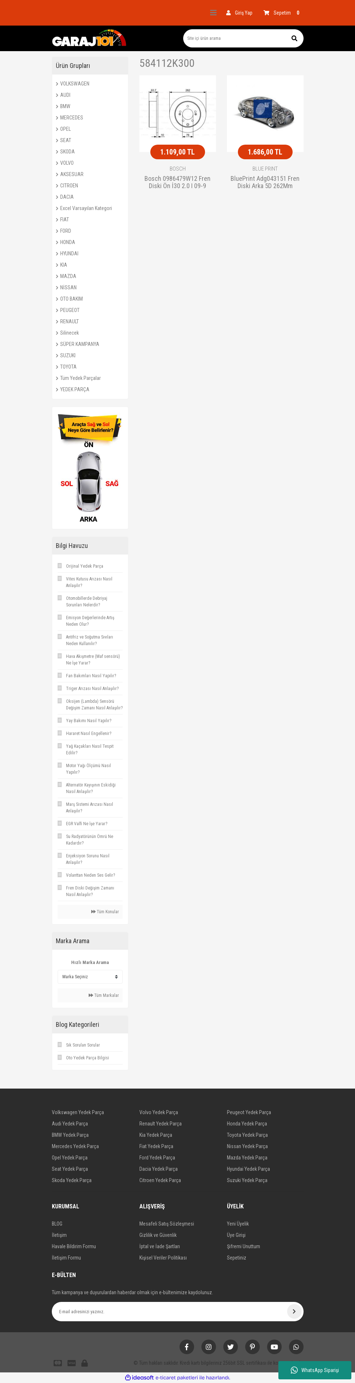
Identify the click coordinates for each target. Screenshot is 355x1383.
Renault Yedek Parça (160, 1124)
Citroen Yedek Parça (160, 1180)
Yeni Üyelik (238, 1224)
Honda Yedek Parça (247, 1124)
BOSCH (178, 168)
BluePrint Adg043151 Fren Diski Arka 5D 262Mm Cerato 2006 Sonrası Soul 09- (265, 182)
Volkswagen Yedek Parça (78, 1112)
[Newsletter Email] (178, 1311)
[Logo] (90, 38)
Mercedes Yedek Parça (75, 1146)
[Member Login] (239, 12)
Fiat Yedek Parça (156, 1146)
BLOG (57, 1224)
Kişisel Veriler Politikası (163, 1258)
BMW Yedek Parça (70, 1135)
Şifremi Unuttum (243, 1246)
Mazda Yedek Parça (247, 1158)
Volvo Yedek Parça (158, 1112)
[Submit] (294, 1311)
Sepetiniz (236, 1258)
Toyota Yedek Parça (247, 1135)
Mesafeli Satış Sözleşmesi (166, 1224)
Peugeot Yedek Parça (249, 1112)
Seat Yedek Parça (70, 1169)
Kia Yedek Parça (155, 1135)
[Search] (243, 38)
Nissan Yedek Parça (247, 1146)
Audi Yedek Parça (70, 1124)
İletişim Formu (66, 1258)
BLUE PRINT (265, 168)
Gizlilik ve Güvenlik (158, 1235)
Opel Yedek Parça (70, 1158)
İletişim (59, 1235)
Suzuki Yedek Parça (247, 1180)
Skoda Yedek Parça (72, 1180)
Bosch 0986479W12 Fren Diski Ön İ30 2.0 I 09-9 (177, 182)
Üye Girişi (236, 1235)
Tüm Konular (105, 911)
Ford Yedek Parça (157, 1158)
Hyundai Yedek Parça (248, 1169)
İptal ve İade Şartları (159, 1246)
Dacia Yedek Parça (158, 1169)
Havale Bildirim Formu (74, 1246)
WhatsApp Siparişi (315, 1370)
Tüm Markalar (104, 995)
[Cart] (283, 12)
